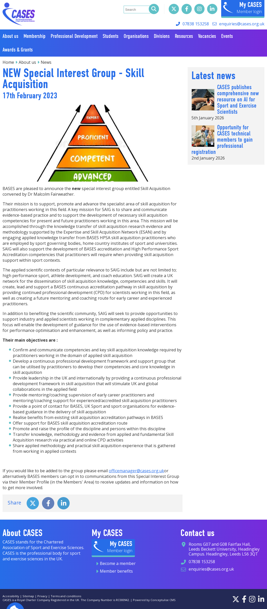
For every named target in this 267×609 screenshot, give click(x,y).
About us (27, 62)
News (46, 62)
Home (8, 62)
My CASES (250, 5)
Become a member (118, 563)
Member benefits (116, 571)
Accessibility (11, 596)
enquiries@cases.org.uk (241, 24)
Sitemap (28, 596)
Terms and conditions (66, 596)
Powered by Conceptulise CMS (154, 600)
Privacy (42, 596)
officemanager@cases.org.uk (136, 471)
